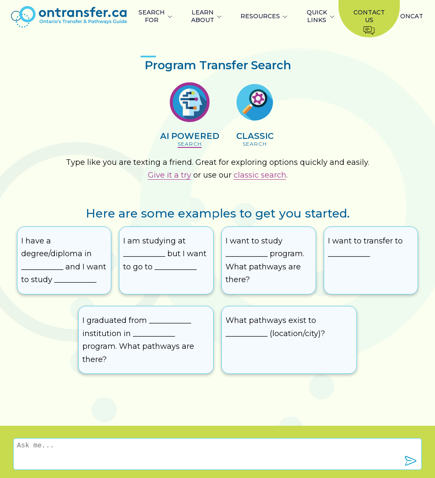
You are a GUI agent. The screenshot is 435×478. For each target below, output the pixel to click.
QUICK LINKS (317, 16)
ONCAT (411, 16)
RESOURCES (260, 16)
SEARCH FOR (151, 16)
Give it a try (169, 175)
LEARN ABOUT (202, 16)
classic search (260, 175)
